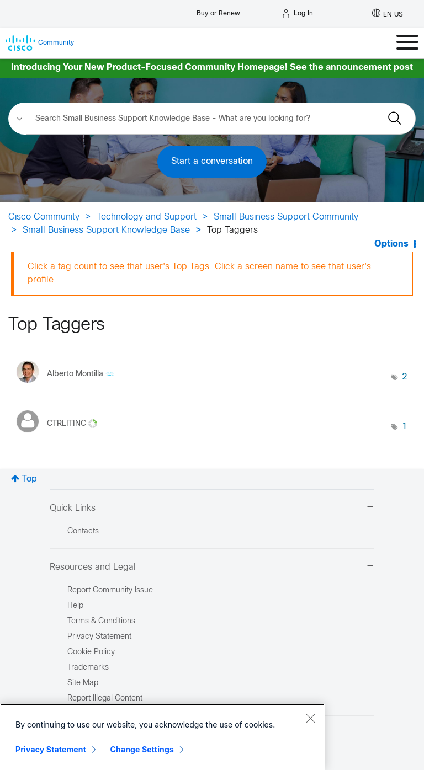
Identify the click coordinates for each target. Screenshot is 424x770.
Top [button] (29, 479)
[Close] (310, 718)
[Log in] (297, 14)
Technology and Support (147, 217)
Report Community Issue (110, 590)
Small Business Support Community (286, 217)
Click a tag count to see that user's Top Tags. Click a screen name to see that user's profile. (199, 273)
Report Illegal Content (104, 698)
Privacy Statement (50, 749)
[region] (162, 737)
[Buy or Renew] (218, 11)
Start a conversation (212, 161)
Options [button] (391, 244)
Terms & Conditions (101, 621)
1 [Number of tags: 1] (404, 427)
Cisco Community (44, 217)
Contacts (83, 531)
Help (75, 605)
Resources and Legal (212, 567)
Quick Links (212, 508)
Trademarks (88, 667)
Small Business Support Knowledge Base (106, 230)
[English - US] (387, 14)
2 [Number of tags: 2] (404, 377)
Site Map (82, 683)
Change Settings (142, 749)
